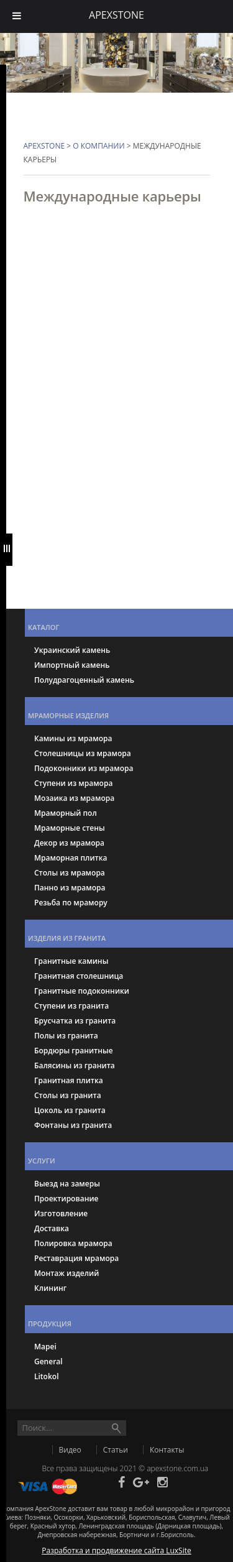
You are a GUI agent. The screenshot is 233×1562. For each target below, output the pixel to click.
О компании (98, 146)
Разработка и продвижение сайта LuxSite (116, 1550)
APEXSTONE (44, 146)
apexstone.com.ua (177, 1468)
